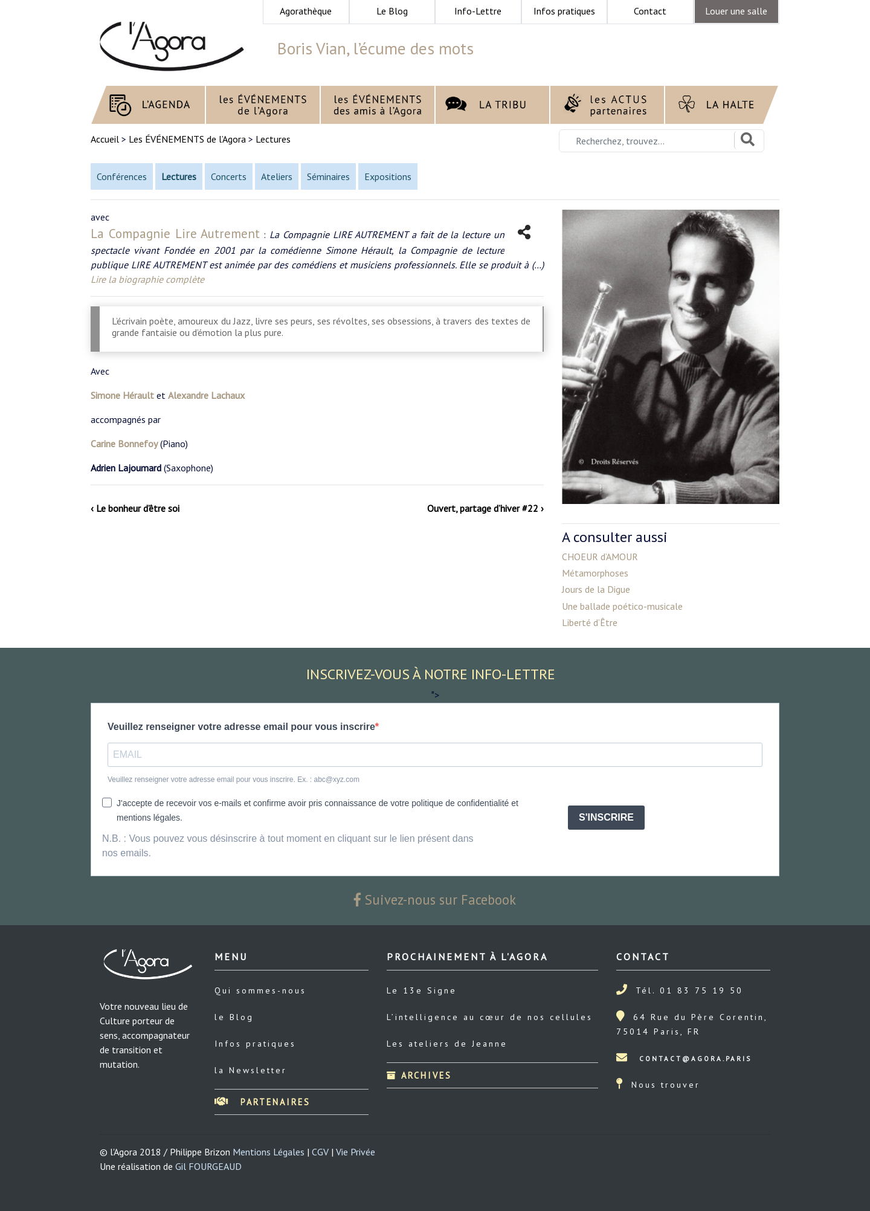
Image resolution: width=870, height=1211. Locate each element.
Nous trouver (665, 1084)
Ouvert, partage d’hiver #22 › (485, 508)
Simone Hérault (122, 395)
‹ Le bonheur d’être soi (135, 508)
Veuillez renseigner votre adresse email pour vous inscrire (241, 727)
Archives (419, 1075)
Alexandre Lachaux (206, 395)
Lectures (273, 139)
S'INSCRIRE (606, 817)
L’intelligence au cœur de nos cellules (490, 1017)
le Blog (234, 1017)
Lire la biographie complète (147, 279)
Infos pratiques (255, 1043)
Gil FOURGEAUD (208, 1166)
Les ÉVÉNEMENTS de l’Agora (187, 139)
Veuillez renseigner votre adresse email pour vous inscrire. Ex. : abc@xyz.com (233, 779)
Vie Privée (355, 1152)
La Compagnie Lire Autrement (175, 233)
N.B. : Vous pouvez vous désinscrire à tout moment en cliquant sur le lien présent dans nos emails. (288, 845)
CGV (320, 1152)
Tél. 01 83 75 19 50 (689, 990)
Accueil (106, 139)
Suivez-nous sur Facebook (435, 899)
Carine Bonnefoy (124, 444)
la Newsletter (250, 1070)
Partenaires (262, 1102)
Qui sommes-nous (260, 990)
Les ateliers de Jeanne (447, 1043)
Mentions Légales (268, 1152)
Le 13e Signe (422, 990)
